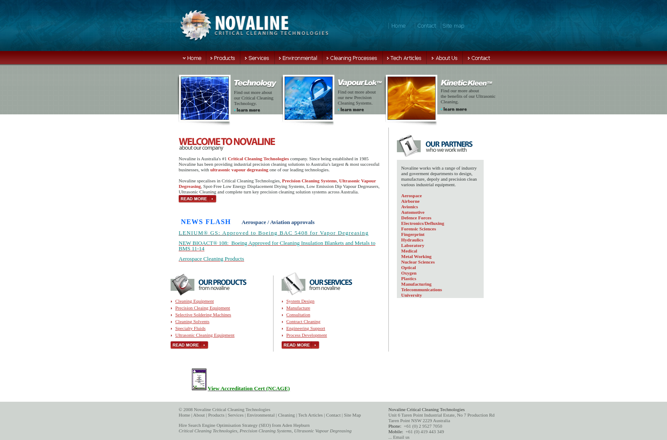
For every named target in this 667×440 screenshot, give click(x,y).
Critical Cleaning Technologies (208, 430)
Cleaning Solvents (192, 321)
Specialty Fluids (190, 328)
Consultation (298, 314)
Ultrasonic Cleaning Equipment (204, 335)
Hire (183, 425)
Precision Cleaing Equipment (202, 307)
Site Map (352, 414)
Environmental (260, 414)
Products (216, 414)
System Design (300, 301)
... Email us (399, 437)
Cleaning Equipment (194, 301)
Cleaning (286, 414)
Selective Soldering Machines (203, 314)
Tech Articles (310, 414)
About (199, 414)
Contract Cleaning (303, 321)
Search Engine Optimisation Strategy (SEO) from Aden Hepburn (249, 425)
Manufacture (298, 307)
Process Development (306, 335)
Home (184, 414)
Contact (333, 414)
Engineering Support (305, 328)
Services (235, 414)
